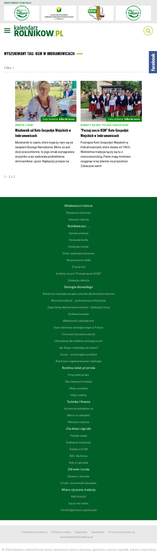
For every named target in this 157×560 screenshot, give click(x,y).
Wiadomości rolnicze (78, 205)
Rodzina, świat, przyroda (78, 368)
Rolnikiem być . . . (78, 226)
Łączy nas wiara (78, 503)
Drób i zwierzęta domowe (78, 253)
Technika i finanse (78, 401)
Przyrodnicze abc (78, 374)
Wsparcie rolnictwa (78, 212)
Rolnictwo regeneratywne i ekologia (78, 361)
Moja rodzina (78, 395)
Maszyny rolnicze (78, 422)
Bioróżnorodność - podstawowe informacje (78, 300)
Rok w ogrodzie (78, 462)
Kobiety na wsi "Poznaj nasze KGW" (105, 125)
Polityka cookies (61, 532)
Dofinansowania (78, 314)
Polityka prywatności (34, 532)
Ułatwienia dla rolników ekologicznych (78, 341)
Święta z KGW (24, 125)
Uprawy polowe (79, 233)
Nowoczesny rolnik (79, 260)
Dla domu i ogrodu (78, 428)
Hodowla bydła (78, 240)
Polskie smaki (78, 435)
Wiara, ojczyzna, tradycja (78, 489)
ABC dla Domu (78, 456)
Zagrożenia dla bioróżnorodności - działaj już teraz (78, 307)
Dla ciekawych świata (78, 381)
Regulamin (81, 532)
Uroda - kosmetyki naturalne (78, 483)
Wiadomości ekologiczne (78, 320)
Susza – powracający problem (78, 354)
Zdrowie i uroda (78, 469)
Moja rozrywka (79, 388)
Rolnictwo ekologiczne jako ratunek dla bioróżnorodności (78, 293)
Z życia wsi (78, 266)
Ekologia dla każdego (78, 287)
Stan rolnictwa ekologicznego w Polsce (78, 327)
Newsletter (97, 532)
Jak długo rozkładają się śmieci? (78, 347)
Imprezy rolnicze (78, 219)
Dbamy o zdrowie (78, 476)
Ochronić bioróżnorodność (78, 334)
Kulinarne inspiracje (78, 442)
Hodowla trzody (78, 246)
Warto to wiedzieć (78, 415)
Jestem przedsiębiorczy (78, 408)
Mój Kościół (78, 496)
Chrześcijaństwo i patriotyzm (78, 510)
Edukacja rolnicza (78, 280)
